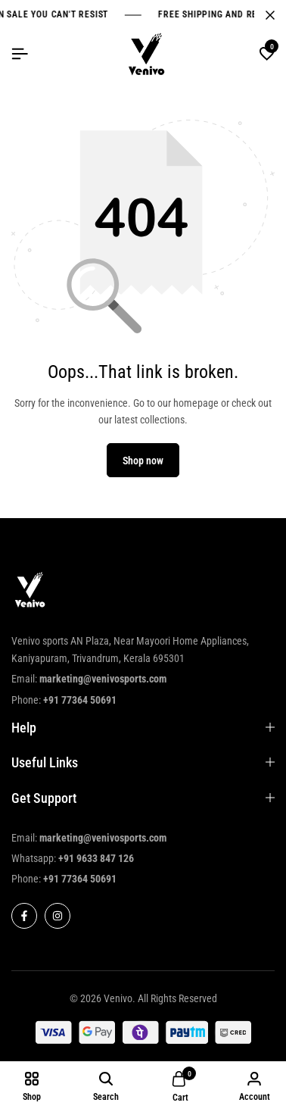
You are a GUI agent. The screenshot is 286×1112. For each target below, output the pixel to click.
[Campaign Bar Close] (270, 15)
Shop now (143, 460)
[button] (267, 54)
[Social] (24, 916)
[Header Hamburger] (19, 54)
